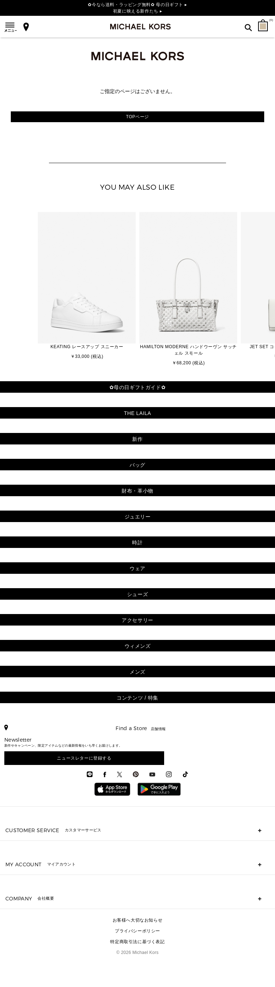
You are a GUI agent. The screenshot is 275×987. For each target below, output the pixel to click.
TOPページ (137, 116)
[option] (87, 286)
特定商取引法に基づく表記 (137, 941)
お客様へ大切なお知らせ (138, 920)
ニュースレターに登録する (84, 758)
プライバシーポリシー (137, 930)
